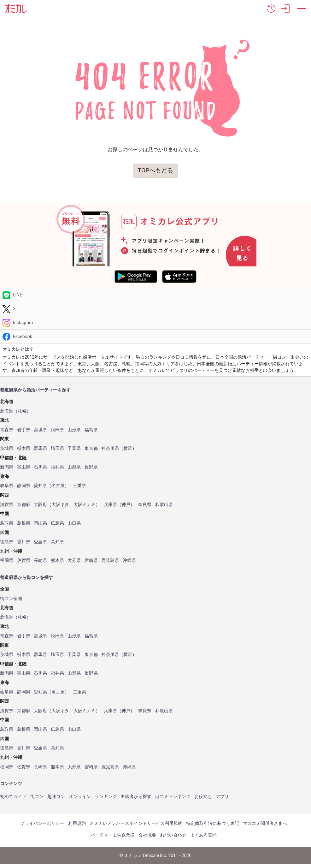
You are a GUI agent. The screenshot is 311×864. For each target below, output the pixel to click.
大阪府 (40, 504)
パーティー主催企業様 (113, 834)
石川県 (40, 467)
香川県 (23, 542)
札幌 (22, 411)
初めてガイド (13, 796)
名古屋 (58, 485)
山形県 (74, 429)
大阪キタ (60, 504)
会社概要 (147, 834)
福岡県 (6, 560)
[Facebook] (155, 336)
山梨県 (74, 467)
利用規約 (77, 823)
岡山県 (40, 523)
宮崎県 (91, 560)
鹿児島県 (110, 560)
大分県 (74, 560)
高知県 (57, 542)
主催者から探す (135, 796)
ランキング (106, 796)
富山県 (23, 467)
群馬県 (40, 448)
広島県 (57, 523)
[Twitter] (155, 309)
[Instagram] (155, 323)
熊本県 (57, 560)
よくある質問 (203, 834)
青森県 (6, 429)
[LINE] (155, 295)
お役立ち (203, 796)
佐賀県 (23, 560)
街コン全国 (11, 598)
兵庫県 (110, 504)
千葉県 (74, 448)
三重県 (79, 485)
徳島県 (6, 542)
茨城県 (6, 448)
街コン (37, 796)
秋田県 (57, 429)
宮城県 (40, 429)
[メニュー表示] (301, 8)
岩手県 (23, 429)
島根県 (23, 523)
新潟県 (6, 467)
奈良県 (144, 504)
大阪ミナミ (84, 504)
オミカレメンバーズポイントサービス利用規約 (136, 823)
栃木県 (23, 448)
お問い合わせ (173, 834)
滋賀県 (6, 504)
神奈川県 (110, 448)
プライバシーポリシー (42, 823)
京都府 (23, 504)
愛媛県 (40, 542)
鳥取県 (6, 523)
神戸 (125, 504)
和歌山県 (164, 504)
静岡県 (23, 485)
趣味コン (56, 796)
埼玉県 (57, 448)
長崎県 (40, 560)
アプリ (222, 796)
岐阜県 (6, 485)
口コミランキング (173, 796)
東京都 (91, 448)
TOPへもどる (155, 170)
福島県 (91, 429)
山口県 (74, 523)
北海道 (6, 411)
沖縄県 (129, 560)
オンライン (80, 796)
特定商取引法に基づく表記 (212, 823)
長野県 (91, 467)
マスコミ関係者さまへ (265, 823)
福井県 (57, 467)
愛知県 (40, 485)
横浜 (127, 448)
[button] (271, 8)
